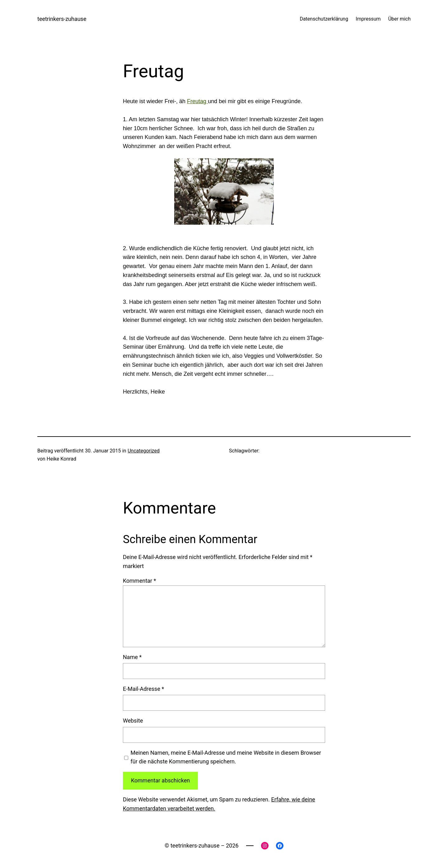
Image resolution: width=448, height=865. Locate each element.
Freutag (197, 101)
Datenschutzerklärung (324, 19)
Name (132, 657)
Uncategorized (144, 451)
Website (133, 720)
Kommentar (139, 580)
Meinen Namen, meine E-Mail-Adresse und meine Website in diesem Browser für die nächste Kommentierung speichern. (226, 757)
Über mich (399, 19)
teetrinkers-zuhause (61, 19)
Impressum (368, 19)
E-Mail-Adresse (143, 689)
